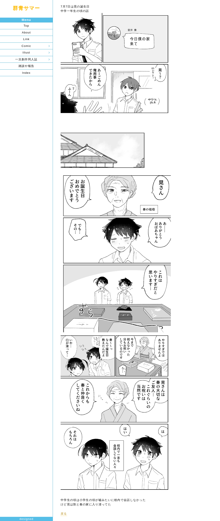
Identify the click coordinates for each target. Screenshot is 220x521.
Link (26, 39)
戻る (64, 513)
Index (26, 72)
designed (26, 519)
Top (26, 25)
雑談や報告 (26, 66)
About (26, 32)
